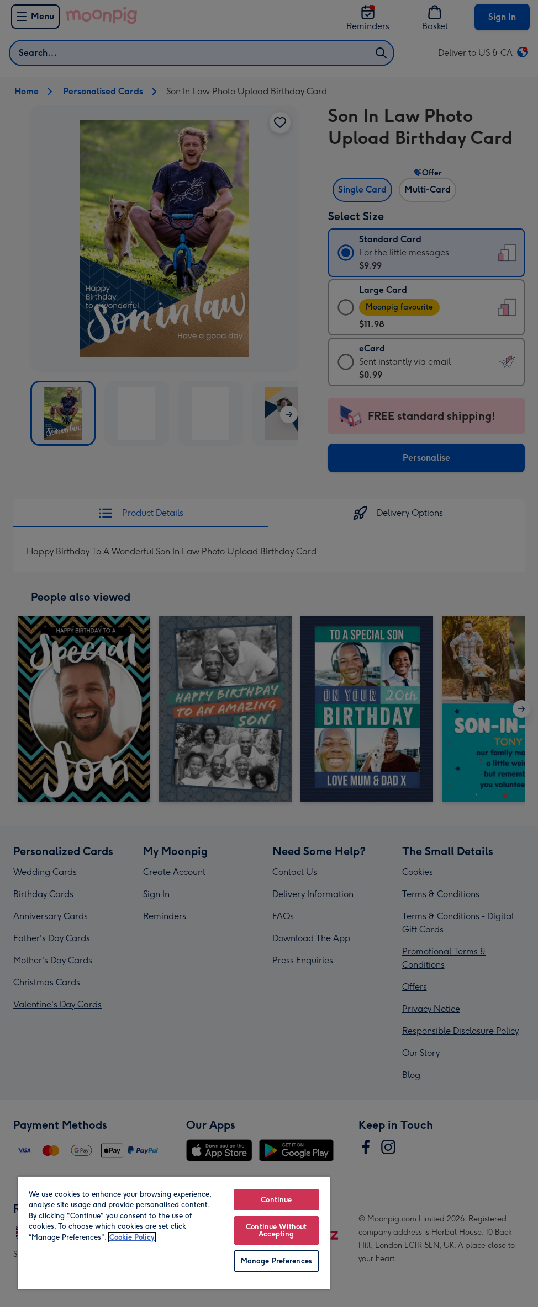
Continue (276, 1200)
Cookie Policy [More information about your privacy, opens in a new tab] (132, 1237)
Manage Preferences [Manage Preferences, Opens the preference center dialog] (276, 1261)
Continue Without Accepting (276, 1230)
